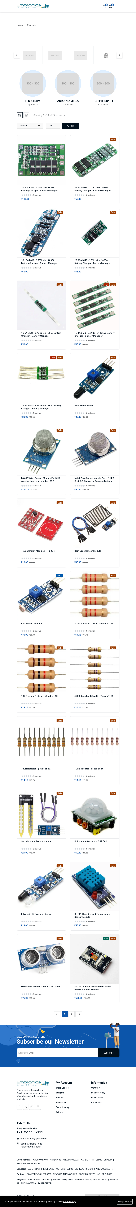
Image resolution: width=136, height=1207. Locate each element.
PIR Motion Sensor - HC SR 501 (90, 841)
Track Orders (62, 1088)
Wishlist (59, 1097)
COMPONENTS (34, 1174)
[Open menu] (117, 6)
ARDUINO (46, 1179)
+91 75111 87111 (30, 1132)
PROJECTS (107, 1174)
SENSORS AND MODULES (28, 1163)
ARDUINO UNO (59, 1179)
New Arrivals (34, 1179)
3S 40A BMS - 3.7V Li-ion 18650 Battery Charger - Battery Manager (39, 189)
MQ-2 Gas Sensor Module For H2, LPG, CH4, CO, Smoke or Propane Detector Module (94, 481)
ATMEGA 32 (55, 1160)
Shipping (60, 1093)
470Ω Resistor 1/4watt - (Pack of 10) (93, 696)
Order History (62, 1107)
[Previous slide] (17, 55)
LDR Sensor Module (31, 623)
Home (20, 25)
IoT (113, 1169)
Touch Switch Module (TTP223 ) (38, 551)
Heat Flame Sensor (84, 405)
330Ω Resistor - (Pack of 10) (36, 768)
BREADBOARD (48, 1169)
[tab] (20, 115)
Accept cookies (125, 1202)
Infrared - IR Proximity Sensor (36, 914)
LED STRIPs (32, 101)
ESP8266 (108, 1160)
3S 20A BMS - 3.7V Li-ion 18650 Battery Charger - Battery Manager (92, 189)
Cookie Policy (69, 1201)
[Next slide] (119, 55)
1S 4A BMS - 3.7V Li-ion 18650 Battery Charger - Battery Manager (94, 334)
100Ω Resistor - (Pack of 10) (89, 768)
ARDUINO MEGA (68, 101)
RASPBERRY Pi (103, 101)
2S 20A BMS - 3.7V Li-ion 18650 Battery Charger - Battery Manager (92, 262)
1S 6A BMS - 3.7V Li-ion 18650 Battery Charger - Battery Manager (41, 334)
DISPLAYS (80, 1169)
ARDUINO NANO (40, 1160)
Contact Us (96, 1102)
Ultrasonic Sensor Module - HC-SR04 (40, 986)
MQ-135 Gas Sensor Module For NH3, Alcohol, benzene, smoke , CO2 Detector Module (41, 481)
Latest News (97, 1097)
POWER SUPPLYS (87, 1174)
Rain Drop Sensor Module (87, 551)
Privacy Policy (98, 1093)
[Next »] (78, 1014)
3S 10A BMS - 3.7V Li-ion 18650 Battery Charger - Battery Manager (39, 262)
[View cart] (110, 6)
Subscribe (109, 1053)
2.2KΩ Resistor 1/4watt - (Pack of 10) (94, 623)
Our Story (95, 1088)
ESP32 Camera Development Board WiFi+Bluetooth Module (92, 988)
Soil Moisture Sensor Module (36, 841)
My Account (61, 1102)
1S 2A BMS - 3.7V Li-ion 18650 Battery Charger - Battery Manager (41, 407)
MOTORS (60, 1169)
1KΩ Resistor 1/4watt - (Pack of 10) (39, 696)
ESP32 (99, 1160)
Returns (59, 1112)
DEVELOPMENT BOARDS (79, 1179)
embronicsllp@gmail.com (34, 1138)
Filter (71, 126)
